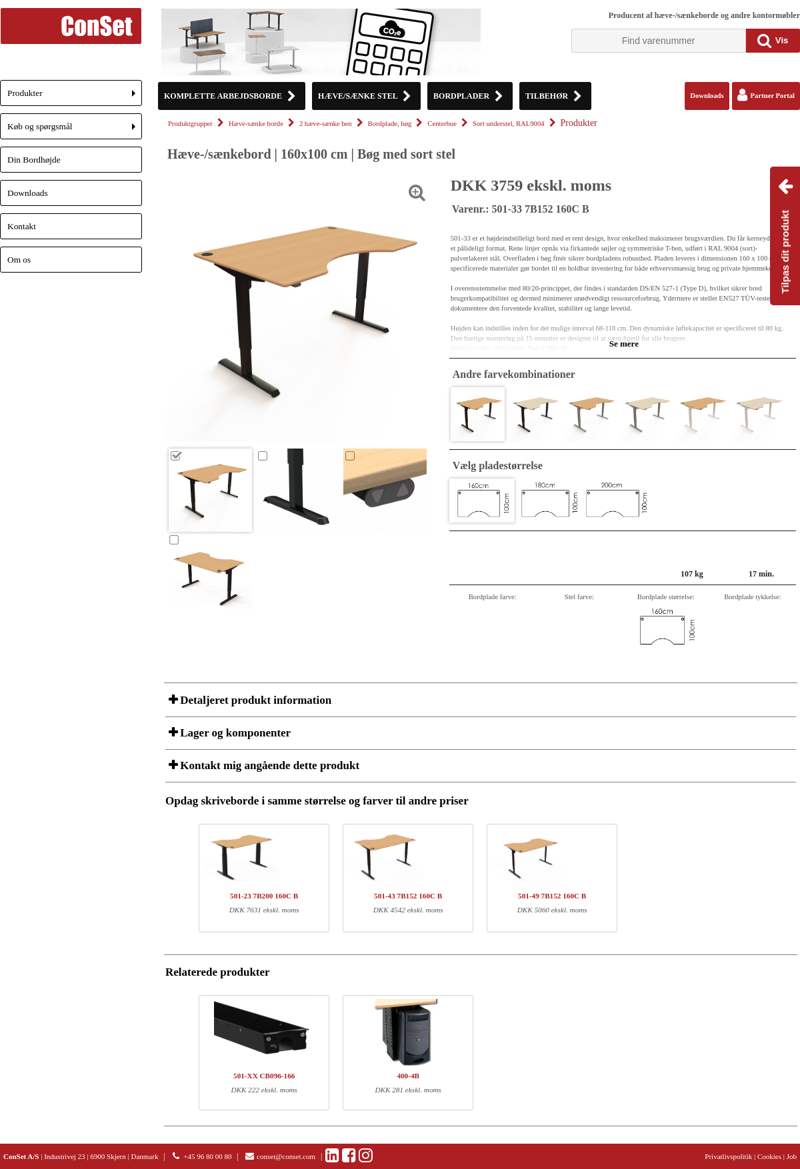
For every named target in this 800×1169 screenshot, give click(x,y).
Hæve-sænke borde (256, 123)
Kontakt (21, 226)
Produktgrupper (190, 123)
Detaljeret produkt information (254, 700)
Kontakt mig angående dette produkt (268, 765)
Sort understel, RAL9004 (508, 123)
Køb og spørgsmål (74, 130)
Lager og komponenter (234, 732)
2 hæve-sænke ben (325, 123)
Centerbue (442, 123)
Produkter (74, 97)
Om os (19, 260)
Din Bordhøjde (34, 160)
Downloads (27, 193)
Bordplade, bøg (390, 123)
